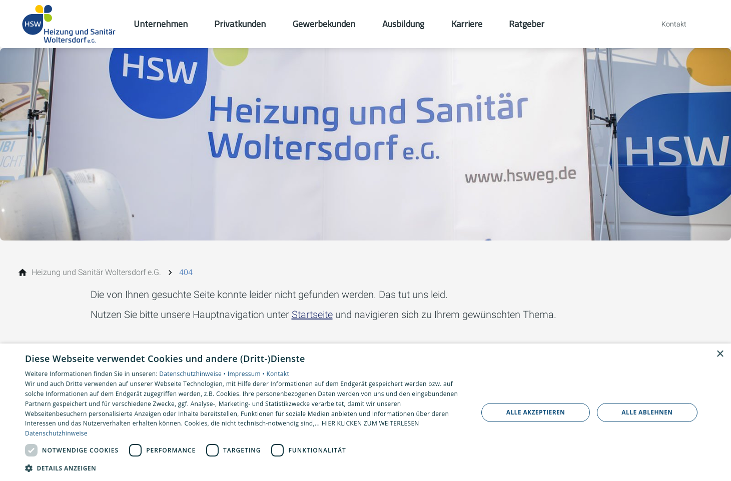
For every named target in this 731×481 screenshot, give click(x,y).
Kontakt (277, 374)
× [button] (719, 354)
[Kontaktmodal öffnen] (666, 24)
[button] (244, 468)
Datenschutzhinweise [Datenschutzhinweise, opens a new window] (56, 433)
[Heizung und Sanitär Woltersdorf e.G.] (96, 272)
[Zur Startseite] (70, 24)
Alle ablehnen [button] (646, 412)
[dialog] (365, 412)
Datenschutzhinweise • (193, 374)
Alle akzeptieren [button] (535, 412)
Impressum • (247, 374)
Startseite (312, 314)
